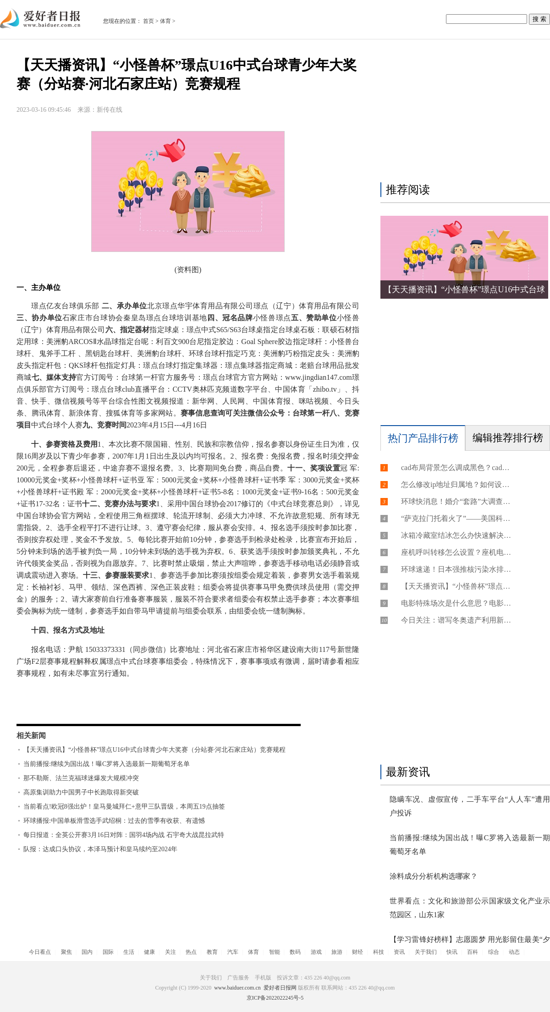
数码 (295, 952)
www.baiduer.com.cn (237, 988)
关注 (170, 952)
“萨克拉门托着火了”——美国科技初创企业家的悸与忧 (456, 518)
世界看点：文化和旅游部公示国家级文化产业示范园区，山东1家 (470, 908)
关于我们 (426, 952)
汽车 (232, 952)
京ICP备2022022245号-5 (275, 998)
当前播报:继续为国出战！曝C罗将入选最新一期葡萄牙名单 (106, 763)
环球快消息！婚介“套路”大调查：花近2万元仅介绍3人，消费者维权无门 (456, 501)
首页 (148, 21)
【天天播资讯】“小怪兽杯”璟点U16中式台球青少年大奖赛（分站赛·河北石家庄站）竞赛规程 (154, 749)
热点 (191, 952)
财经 (357, 952)
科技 (378, 952)
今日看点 (40, 952)
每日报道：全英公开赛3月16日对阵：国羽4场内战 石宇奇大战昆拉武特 (123, 834)
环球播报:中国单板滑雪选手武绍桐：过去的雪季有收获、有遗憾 (114, 820)
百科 (472, 952)
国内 (87, 952)
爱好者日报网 (280, 988)
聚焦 (66, 952)
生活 (128, 952)
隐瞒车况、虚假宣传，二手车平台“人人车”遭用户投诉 (470, 806)
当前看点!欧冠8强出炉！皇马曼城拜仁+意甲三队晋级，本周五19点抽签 (124, 806)
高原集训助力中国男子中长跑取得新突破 (81, 792)
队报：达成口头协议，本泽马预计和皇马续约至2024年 (100, 849)
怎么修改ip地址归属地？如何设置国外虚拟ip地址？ (456, 484)
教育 (212, 952)
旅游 (336, 952)
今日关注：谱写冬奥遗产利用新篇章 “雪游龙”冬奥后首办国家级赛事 (456, 620)
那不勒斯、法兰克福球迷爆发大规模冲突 (81, 778)
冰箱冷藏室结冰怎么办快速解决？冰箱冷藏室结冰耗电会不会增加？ (456, 535)
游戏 (316, 952)
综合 (493, 952)
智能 (274, 952)
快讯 (451, 952)
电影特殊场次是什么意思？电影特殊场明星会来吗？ (456, 603)
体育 (165, 21)
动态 (514, 952)
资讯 (399, 952)
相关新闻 (31, 735)
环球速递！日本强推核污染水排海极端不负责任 (456, 569)
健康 (149, 952)
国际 (108, 952)
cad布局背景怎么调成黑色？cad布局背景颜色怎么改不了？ (456, 467)
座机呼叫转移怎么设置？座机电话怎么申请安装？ (456, 552)
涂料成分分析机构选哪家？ (434, 876)
